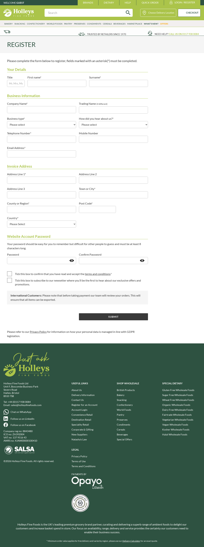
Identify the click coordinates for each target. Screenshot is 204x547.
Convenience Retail (82, 414)
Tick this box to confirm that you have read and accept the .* (63, 274)
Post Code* (85, 203)
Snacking (19, 23)
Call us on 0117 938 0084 (184, 34)
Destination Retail (81, 419)
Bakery (8, 23)
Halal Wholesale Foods (174, 434)
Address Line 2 (88, 174)
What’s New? (151, 23)
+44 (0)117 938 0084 (19, 401)
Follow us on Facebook (23, 424)
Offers (164, 23)
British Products (126, 390)
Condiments (94, 23)
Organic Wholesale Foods (176, 404)
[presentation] (34, 316)
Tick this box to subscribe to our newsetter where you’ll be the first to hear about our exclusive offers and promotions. (78, 282)
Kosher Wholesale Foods (175, 429)
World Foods (54, 23)
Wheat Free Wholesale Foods (178, 399)
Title (10, 77)
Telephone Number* (19, 133)
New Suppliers (79, 434)
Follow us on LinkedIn (22, 418)
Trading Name (93, 103)
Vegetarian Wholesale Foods (177, 419)
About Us (77, 390)
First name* (34, 77)
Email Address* (16, 147)
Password (13, 254)
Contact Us (78, 399)
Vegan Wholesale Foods (175, 424)
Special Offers (124, 439)
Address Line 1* (16, 174)
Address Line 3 (16, 188)
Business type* (16, 118)
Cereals (107, 23)
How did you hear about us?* (96, 118)
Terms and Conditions (83, 466)
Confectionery (36, 23)
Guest (20, 2)
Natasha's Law (79, 439)
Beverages (119, 23)
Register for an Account (84, 404)
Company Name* (17, 103)
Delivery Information (83, 394)
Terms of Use (79, 461)
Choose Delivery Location (161, 12)
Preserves (79, 23)
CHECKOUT (192, 12)
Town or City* (87, 188)
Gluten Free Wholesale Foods (178, 390)
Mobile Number (88, 133)
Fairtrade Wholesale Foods (177, 414)
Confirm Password (90, 254)
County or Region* (18, 203)
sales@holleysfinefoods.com (26, 405)
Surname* (95, 77)
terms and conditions (97, 274)
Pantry (68, 23)
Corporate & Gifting (82, 429)
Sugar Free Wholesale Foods (177, 394)
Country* (12, 218)
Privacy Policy (38, 331)
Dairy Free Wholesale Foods (177, 409)
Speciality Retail (80, 424)
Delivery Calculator (131, 541)
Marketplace (134, 23)
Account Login (79, 409)
